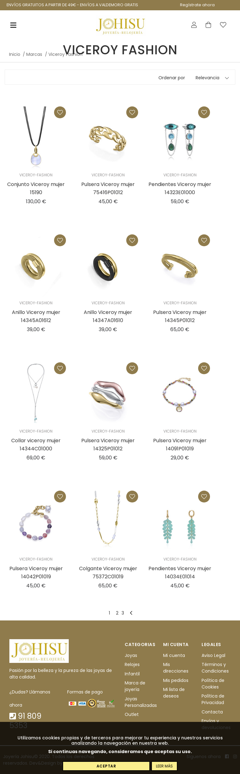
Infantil (132, 674)
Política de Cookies (213, 683)
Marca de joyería (135, 686)
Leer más (164, 766)
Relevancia (207, 78)
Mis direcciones (175, 668)
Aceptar (106, 766)
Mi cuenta (174, 655)
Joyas (131, 655)
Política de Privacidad (213, 699)
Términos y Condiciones (215, 668)
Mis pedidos (175, 680)
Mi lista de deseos (174, 692)
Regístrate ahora (197, 4)
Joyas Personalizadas (141, 702)
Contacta (212, 712)
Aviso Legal (213, 655)
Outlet (132, 714)
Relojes (132, 665)
